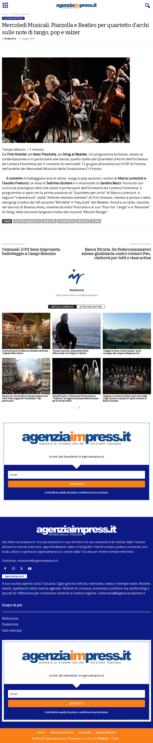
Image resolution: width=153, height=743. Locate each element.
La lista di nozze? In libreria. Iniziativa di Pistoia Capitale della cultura (25, 352)
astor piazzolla (27, 221)
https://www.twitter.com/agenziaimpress (76, 295)
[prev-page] (74, 408)
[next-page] (79, 408)
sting (95, 221)
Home (4, 14)
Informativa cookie (62, 732)
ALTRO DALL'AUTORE (90, 306)
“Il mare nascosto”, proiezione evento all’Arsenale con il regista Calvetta (70, 352)
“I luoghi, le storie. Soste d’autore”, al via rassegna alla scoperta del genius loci (122, 352)
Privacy (41, 732)
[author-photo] (76, 276)
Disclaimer (84, 732)
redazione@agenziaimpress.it (37, 561)
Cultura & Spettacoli (13, 18)
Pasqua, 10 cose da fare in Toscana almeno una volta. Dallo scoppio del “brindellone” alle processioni (25, 398)
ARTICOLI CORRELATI (62, 306)
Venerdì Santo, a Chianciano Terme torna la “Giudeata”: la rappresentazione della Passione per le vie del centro (75, 398)
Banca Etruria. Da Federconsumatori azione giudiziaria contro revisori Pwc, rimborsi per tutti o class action (116, 253)
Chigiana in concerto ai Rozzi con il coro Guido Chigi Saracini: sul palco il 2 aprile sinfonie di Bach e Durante (125, 398)
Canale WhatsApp (106, 732)
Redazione (10, 38)
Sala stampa (12, 630)
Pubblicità (10, 624)
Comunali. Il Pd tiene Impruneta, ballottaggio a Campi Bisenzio (31, 251)
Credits (115, 738)
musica (82, 221)
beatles (49, 221)
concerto (66, 221)
